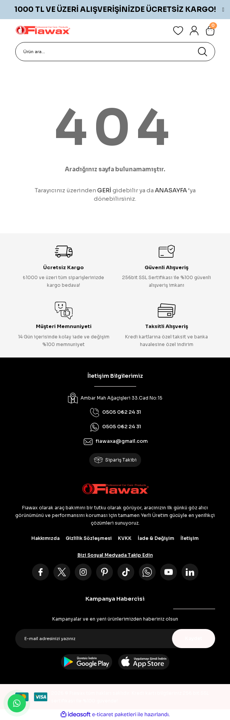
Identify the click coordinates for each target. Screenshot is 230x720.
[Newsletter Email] (115, 638)
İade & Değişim (156, 538)
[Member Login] (194, 31)
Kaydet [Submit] (193, 638)
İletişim (189, 538)
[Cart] (210, 31)
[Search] (115, 51)
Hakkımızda (45, 538)
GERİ (104, 190)
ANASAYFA (171, 190)
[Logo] (42, 30)
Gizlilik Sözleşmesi (89, 538)
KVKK (125, 538)
